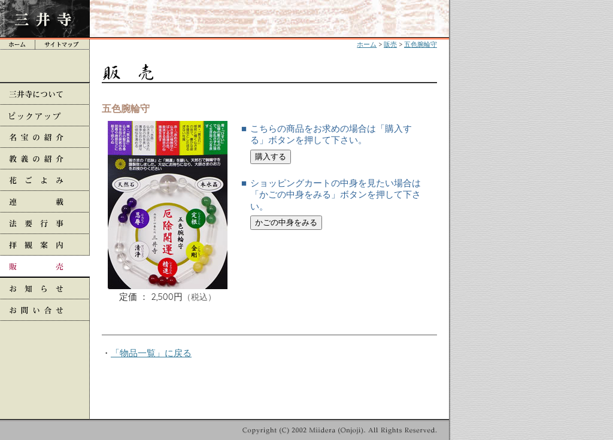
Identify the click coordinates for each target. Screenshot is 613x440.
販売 (390, 44)
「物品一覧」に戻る (151, 353)
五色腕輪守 (420, 44)
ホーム (367, 44)
